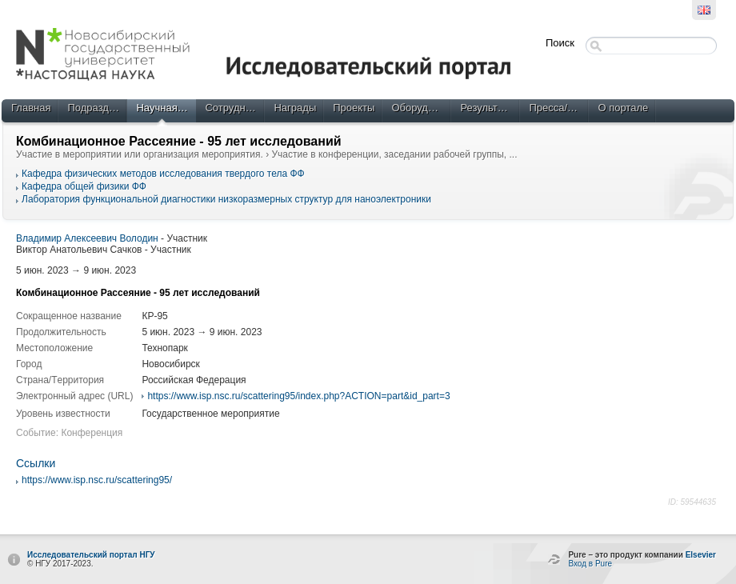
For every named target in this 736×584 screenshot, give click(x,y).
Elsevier (701, 554)
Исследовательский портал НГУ (91, 554)
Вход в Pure (590, 563)
